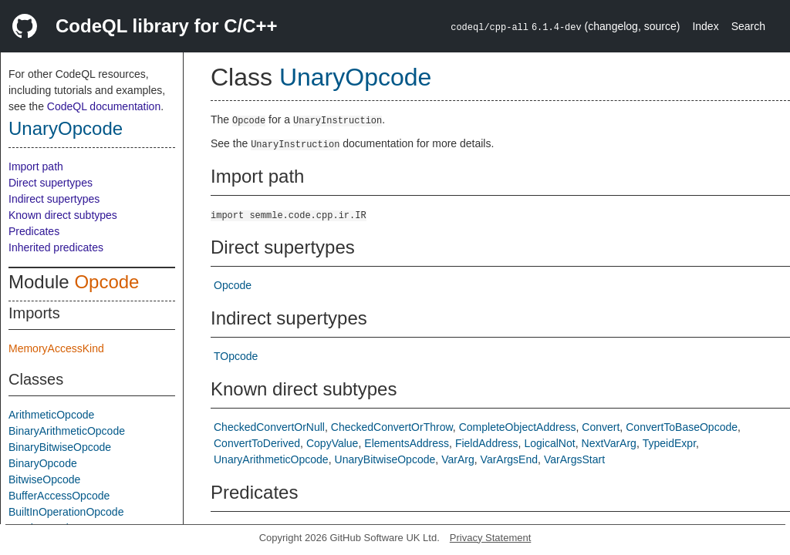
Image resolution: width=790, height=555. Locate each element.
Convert (601, 427)
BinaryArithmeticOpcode (66, 431)
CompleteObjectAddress (517, 427)
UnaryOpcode (65, 128)
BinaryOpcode (42, 463)
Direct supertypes (50, 183)
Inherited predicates (55, 247)
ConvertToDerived (257, 443)
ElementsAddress (406, 443)
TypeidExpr (669, 443)
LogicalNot (550, 443)
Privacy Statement (491, 537)
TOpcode (236, 356)
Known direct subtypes (62, 215)
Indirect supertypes (54, 199)
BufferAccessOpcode (59, 495)
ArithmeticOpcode (51, 415)
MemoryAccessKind (56, 348)
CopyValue (332, 443)
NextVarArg (609, 443)
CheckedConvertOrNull (269, 427)
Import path (35, 166)
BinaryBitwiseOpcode (59, 447)
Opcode (106, 281)
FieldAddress (486, 443)
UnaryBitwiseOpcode (385, 459)
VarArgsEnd (509, 459)
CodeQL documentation (103, 106)
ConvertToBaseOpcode (682, 427)
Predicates (33, 231)
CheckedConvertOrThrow (392, 427)
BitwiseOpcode (44, 479)
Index (705, 26)
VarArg (457, 459)
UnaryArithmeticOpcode (271, 459)
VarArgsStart (574, 459)
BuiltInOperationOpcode (65, 512)
